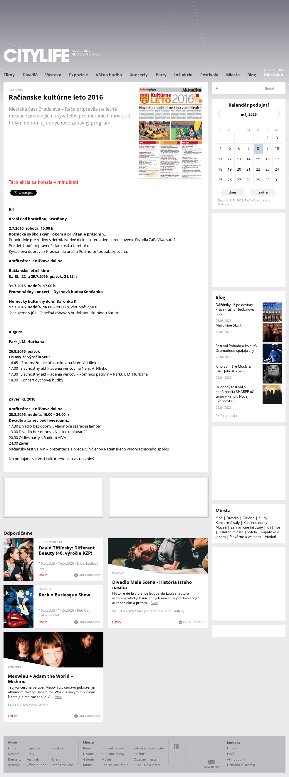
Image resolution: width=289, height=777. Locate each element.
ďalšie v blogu (227, 416)
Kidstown (273, 75)
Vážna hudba (109, 75)
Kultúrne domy (255, 522)
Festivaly (209, 75)
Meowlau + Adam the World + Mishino (40, 678)
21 (248, 169)
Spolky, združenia (115, 765)
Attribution (235, 759)
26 (230, 179)
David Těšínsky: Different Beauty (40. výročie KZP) (67, 550)
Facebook (176, 746)
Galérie (249, 517)
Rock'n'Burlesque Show (64, 595)
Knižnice (273, 527)
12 (230, 159)
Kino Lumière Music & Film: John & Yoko (233, 369)
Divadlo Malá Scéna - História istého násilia (152, 584)
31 (277, 179)
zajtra (263, 192)
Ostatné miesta (231, 531)
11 (220, 159)
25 (220, 179)
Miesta (233, 75)
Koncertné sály (228, 522)
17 (277, 159)
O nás (231, 748)
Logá (230, 753)
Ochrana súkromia (241, 765)
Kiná (219, 517)
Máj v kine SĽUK (228, 325)
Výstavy (53, 75)
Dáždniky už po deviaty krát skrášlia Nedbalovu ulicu (235, 309)
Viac (154, 602)
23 (268, 169)
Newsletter (212, 767)
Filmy (9, 75)
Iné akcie (183, 75)
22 (258, 169)
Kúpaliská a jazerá (147, 765)
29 (258, 179)
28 (248, 179)
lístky (43, 575)
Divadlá (30, 75)
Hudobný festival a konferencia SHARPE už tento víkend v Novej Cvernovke (235, 393)
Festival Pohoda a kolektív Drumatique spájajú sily (236, 348)
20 (239, 169)
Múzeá (221, 527)
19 (230, 169)
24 (277, 169)
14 (248, 159)
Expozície (78, 75)
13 (239, 159)
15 (258, 159)
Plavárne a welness (245, 536)
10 (277, 148)
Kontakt (233, 742)
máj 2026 (249, 114)
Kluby (262, 517)
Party (161, 75)
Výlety (252, 531)
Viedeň (270, 536)
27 (239, 179)
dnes (233, 192)
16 (268, 159)
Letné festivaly (62, 765)
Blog (251, 75)
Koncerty (139, 75)
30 (268, 179)
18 (220, 169)
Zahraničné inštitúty (247, 527)
